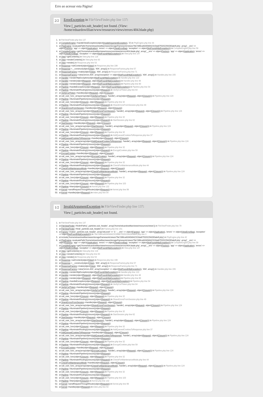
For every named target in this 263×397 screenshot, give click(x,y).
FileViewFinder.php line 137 (108, 19)
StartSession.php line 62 (124, 120)
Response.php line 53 (87, 63)
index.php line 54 (101, 192)
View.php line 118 (90, 57)
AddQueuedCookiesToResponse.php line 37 (132, 135)
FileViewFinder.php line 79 (169, 226)
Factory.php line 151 (113, 229)
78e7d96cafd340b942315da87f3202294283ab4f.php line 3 (120, 234)
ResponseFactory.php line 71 (124, 72)
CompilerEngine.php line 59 (186, 48)
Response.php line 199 (107, 66)
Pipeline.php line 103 (116, 183)
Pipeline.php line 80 (132, 84)
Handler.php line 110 (130, 78)
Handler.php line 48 (132, 81)
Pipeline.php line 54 (141, 87)
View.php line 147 (132, 54)
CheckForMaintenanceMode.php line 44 (131, 165)
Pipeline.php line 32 (116, 102)
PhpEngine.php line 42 (177, 237)
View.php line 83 (92, 60)
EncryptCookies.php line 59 (125, 150)
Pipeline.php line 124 (164, 96)
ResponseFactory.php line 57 (123, 69)
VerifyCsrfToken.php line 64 (125, 90)
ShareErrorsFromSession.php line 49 (129, 105)
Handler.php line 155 (166, 75)
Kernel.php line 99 (121, 189)
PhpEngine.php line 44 (144, 43)
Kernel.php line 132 (100, 186)
